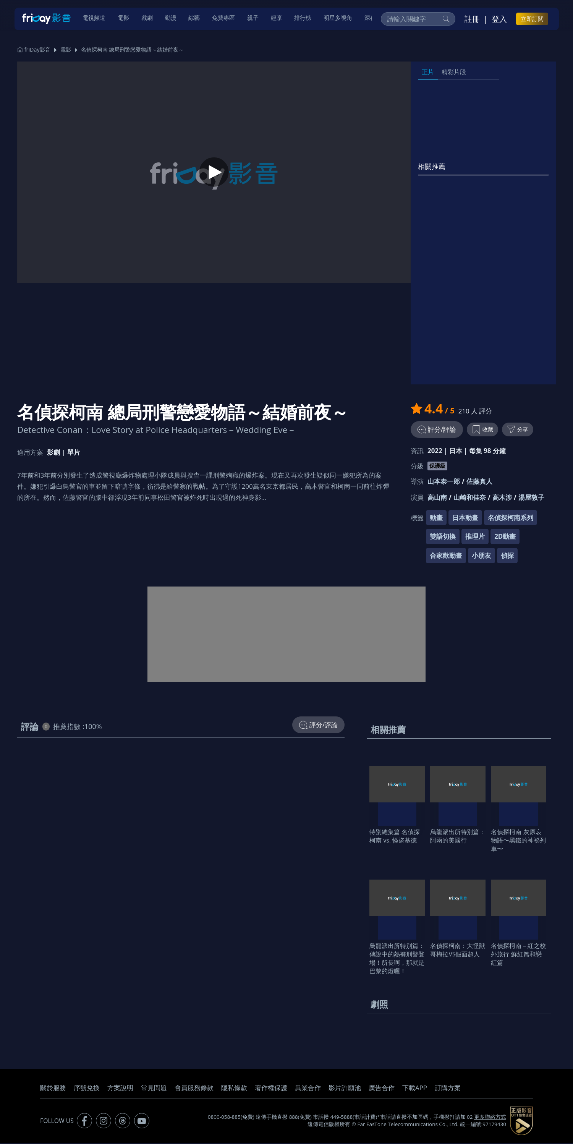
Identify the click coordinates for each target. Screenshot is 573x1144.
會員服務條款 (194, 1088)
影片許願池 (345, 1088)
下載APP (414, 1088)
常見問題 (154, 1088)
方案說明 (120, 1088)
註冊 (472, 19)
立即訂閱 (532, 19)
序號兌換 (87, 1088)
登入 (499, 19)
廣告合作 (382, 1088)
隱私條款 (234, 1088)
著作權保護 (271, 1088)
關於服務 (53, 1088)
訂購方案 (448, 1088)
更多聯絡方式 (490, 1118)
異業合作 (308, 1088)
